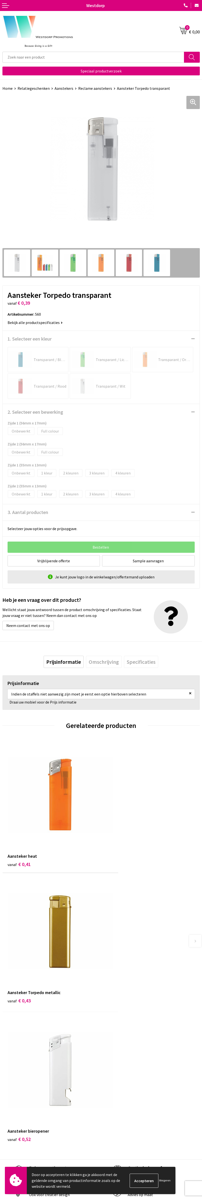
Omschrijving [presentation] (104, 661)
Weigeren (165, 1180)
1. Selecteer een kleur (30, 339)
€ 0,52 (19, 968)
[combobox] (93, 57)
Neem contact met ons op (28, 625)
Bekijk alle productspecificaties (35, 322)
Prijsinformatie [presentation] (63, 661)
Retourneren (13, 1134)
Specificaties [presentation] (141, 661)
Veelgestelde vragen (120, 1059)
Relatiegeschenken (34, 88)
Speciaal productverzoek (101, 71)
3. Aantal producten (28, 512)
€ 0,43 (117, 847)
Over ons (110, 1051)
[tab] (64, 662)
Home (7, 88)
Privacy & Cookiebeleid (122, 1134)
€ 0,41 (19, 847)
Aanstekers (64, 88)
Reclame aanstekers (95, 88)
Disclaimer (112, 1141)
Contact (9, 1126)
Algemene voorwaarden (123, 1126)
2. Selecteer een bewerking (35, 412)
